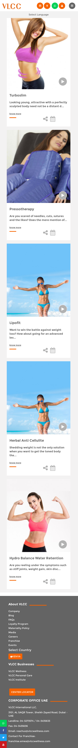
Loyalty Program (18, 623)
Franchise (14, 640)
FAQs (11, 619)
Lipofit (15, 323)
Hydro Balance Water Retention (36, 558)
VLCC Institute (17, 679)
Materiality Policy (18, 628)
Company (14, 611)
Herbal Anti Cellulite (26, 440)
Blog (11, 615)
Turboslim (17, 95)
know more (15, 113)
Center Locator (22, 692)
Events (12, 645)
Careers (13, 636)
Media (12, 632)
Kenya (15, 656)
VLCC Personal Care (20, 675)
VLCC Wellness (17, 671)
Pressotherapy (21, 209)
